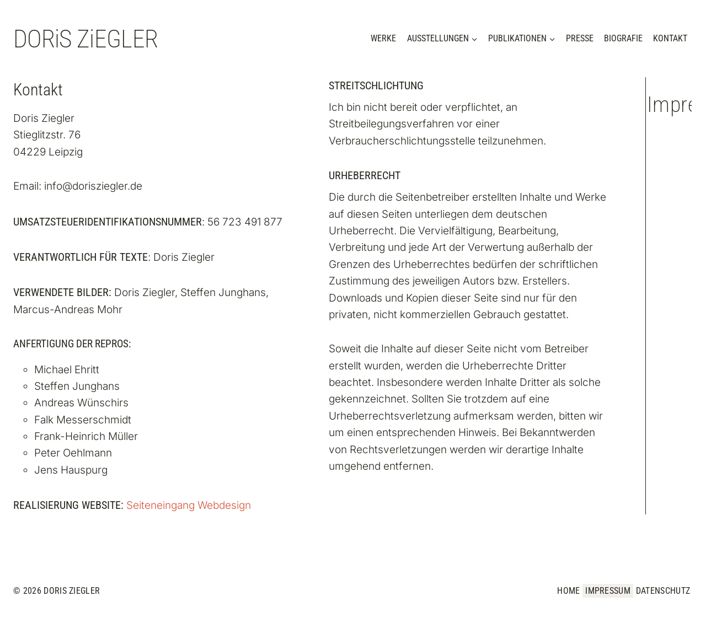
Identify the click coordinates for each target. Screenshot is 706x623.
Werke (383, 38)
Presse (579, 38)
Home (568, 591)
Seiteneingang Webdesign (188, 505)
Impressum (607, 591)
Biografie (623, 38)
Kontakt (670, 38)
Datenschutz (663, 591)
